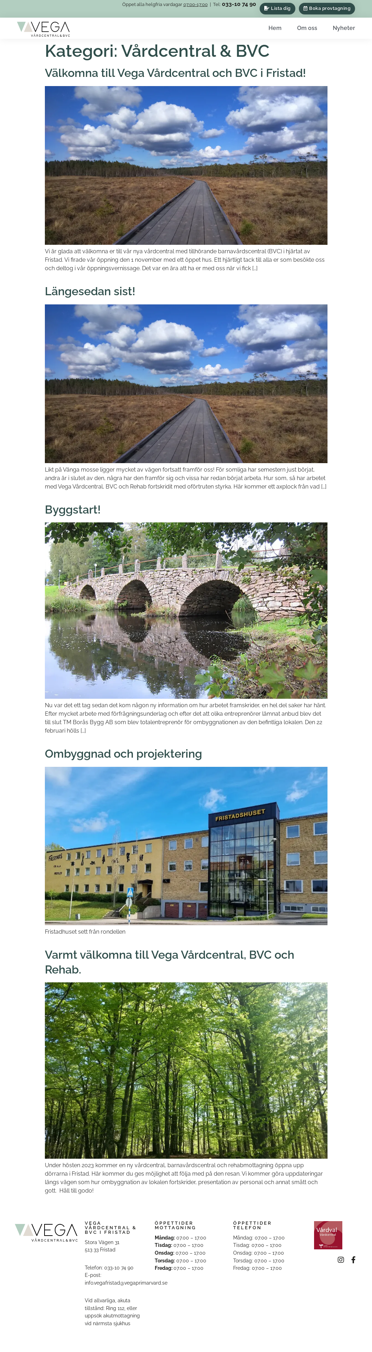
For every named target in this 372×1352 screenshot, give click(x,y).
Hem (275, 28)
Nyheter (344, 28)
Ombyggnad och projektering (123, 753)
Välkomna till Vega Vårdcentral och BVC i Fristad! (175, 72)
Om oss (307, 28)
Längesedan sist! (90, 291)
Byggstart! (73, 509)
